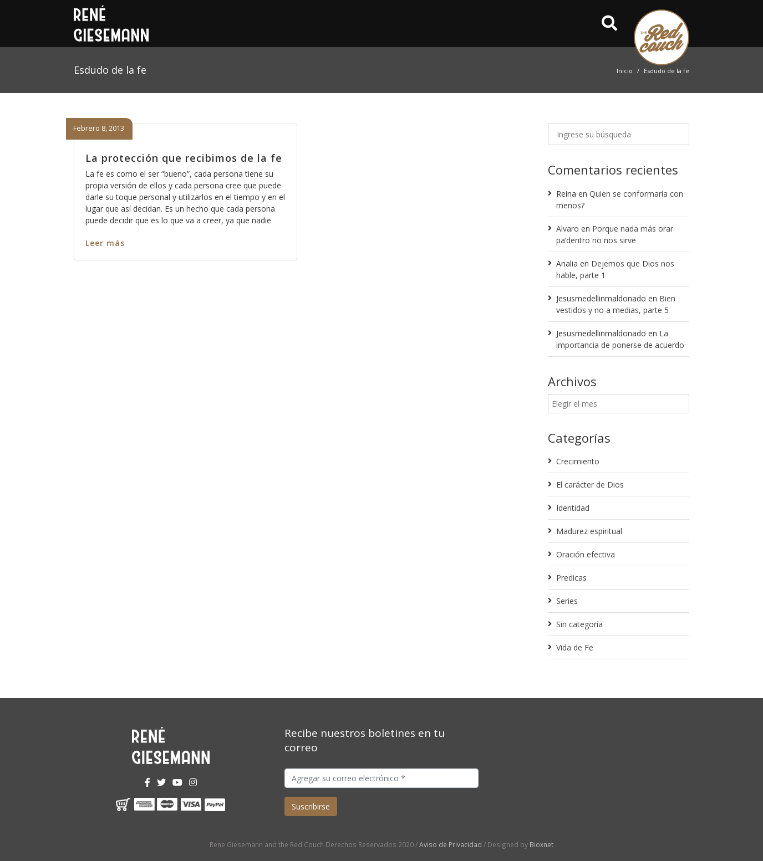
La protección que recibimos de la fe (183, 158)
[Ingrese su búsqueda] (618, 134)
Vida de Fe (574, 647)
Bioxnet (541, 844)
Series (567, 601)
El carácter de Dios (590, 484)
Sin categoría (579, 624)
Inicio (625, 70)
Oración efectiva (585, 554)
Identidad (572, 508)
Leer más (105, 243)
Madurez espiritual (589, 531)
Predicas (571, 577)
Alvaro (567, 228)
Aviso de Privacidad (450, 844)
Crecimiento (577, 461)
